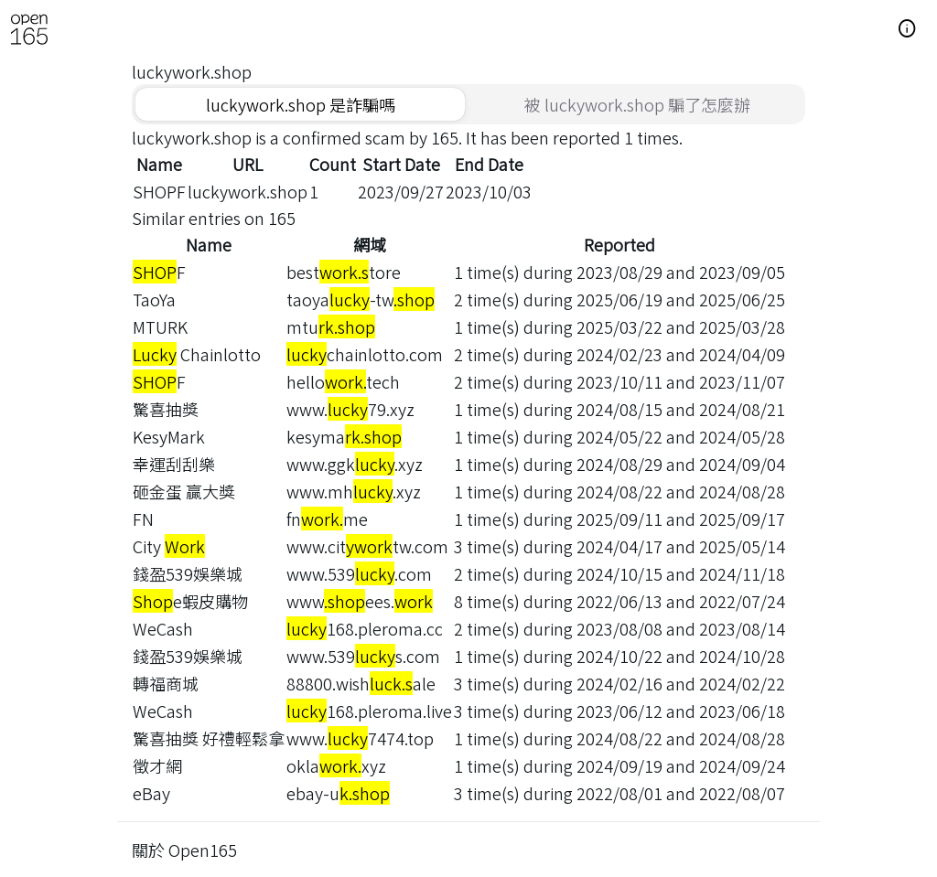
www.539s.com (363, 656)
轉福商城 (166, 683)
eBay (151, 793)
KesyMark (169, 436)
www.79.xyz (350, 409)
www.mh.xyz (353, 491)
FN (143, 518)
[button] (908, 29)
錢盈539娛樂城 (187, 573)
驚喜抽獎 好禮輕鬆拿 (209, 738)
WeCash (163, 628)
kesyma (344, 436)
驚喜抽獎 (166, 409)
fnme (327, 518)
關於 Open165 (184, 849)
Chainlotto (197, 354)
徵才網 (157, 765)
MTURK (160, 326)
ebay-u (338, 793)
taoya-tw (360, 299)
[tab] (300, 104)
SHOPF (159, 191)
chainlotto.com (364, 354)
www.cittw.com (367, 546)
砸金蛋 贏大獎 (184, 491)
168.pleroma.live (369, 710)
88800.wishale (361, 683)
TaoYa (154, 299)
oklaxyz (336, 765)
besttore (343, 271)
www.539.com (359, 573)
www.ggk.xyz (354, 464)
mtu (330, 326)
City (169, 546)
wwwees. (359, 601)
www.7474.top (360, 738)
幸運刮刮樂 (174, 464)
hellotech (343, 381)
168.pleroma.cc (364, 628)
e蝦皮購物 (190, 601)
